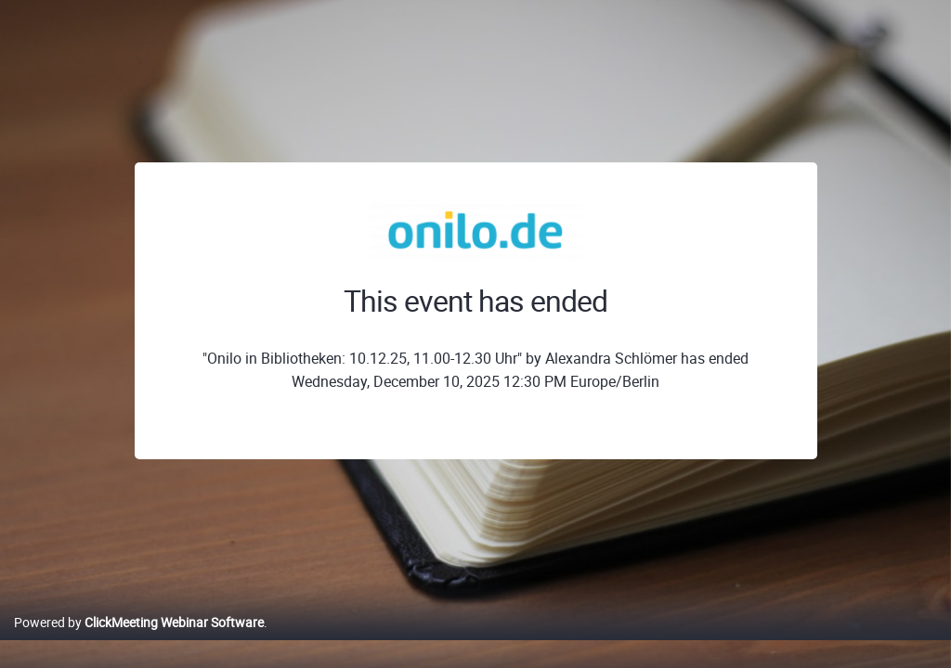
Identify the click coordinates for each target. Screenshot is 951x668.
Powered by (139, 641)
